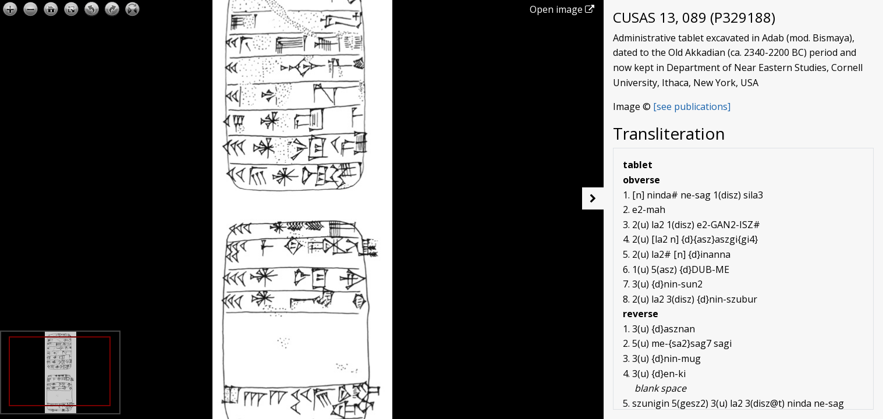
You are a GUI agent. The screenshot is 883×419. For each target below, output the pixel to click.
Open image (562, 9)
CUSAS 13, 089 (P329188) (694, 17)
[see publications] (691, 106)
